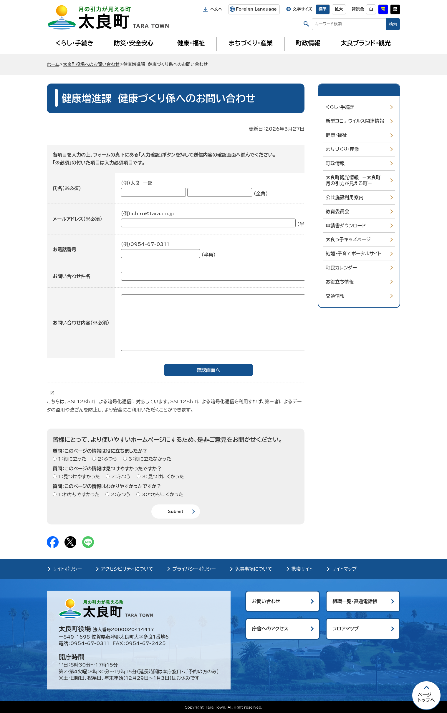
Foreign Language (256, 9)
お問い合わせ (266, 601)
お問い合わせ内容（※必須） (81, 322)
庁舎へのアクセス (270, 628)
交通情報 (335, 296)
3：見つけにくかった (162, 476)
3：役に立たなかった (149, 459)
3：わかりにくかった (161, 494)
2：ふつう (106, 459)
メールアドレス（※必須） (77, 218)
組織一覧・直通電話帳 (354, 601)
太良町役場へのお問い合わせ (91, 64)
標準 (323, 9)
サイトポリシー (67, 569)
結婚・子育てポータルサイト (353, 253)
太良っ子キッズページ (348, 239)
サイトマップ (344, 569)
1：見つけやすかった (78, 476)
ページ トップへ (426, 697)
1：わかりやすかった (78, 494)
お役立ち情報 (340, 281)
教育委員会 (337, 211)
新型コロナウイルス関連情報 (355, 121)
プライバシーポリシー (194, 569)
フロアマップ (345, 628)
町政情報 (308, 43)
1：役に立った (71, 459)
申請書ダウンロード (346, 225)
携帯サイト (302, 569)
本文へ (216, 9)
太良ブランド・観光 (366, 43)
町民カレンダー (341, 267)
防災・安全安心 (134, 43)
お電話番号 (64, 249)
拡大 (339, 9)
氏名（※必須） (67, 188)
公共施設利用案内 (344, 197)
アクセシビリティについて (127, 569)
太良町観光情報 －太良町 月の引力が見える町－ (355, 180)
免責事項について (253, 569)
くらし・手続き (74, 43)
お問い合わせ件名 (71, 276)
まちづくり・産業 (251, 43)
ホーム (53, 64)
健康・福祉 (191, 43)
